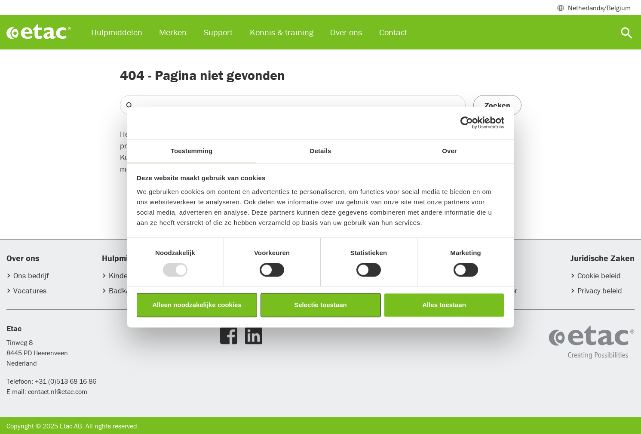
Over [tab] (449, 150)
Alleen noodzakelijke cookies (197, 305)
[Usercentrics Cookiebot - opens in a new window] (466, 122)
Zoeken (497, 105)
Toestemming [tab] (192, 150)
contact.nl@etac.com (56, 391)
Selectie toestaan (320, 305)
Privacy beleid (599, 290)
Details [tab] (320, 150)
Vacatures (29, 290)
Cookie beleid (599, 275)
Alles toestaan (444, 305)
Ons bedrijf (31, 275)
